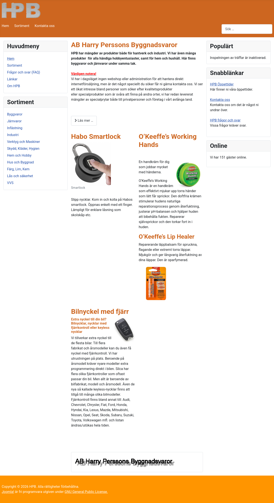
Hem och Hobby (19, 155)
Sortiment (21, 26)
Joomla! (8, 492)
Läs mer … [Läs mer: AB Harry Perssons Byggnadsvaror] (84, 120)
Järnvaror (14, 121)
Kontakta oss (45, 26)
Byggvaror (14, 114)
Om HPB (13, 86)
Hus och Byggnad (20, 162)
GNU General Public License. (86, 492)
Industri (13, 135)
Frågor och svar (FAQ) (23, 72)
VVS (10, 183)
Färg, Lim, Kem (18, 169)
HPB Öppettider (222, 84)
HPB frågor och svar (225, 120)
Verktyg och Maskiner (23, 142)
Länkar (12, 79)
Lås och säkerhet (20, 176)
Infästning (14, 128)
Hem (5, 26)
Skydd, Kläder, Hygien (23, 149)
